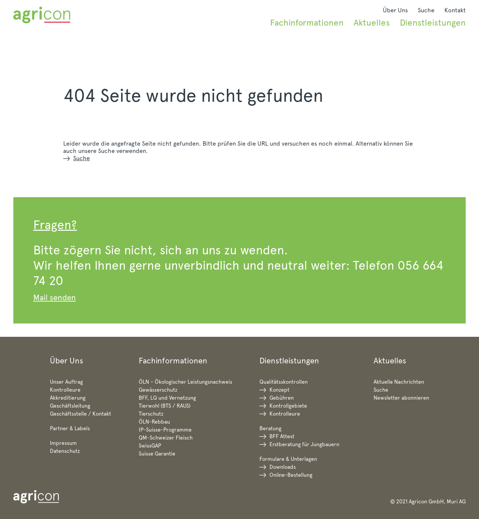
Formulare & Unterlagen (288, 459)
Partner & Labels (70, 428)
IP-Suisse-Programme (165, 430)
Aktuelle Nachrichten (399, 382)
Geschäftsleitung (70, 406)
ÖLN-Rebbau (154, 422)
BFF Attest (281, 436)
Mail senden (54, 297)
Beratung (270, 428)
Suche (426, 10)
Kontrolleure (65, 390)
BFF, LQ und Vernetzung (167, 398)
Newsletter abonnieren (401, 398)
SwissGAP (150, 446)
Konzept (279, 390)
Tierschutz (151, 414)
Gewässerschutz (158, 390)
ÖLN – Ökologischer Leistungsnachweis (185, 382)
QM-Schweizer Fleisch (166, 438)
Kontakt (455, 10)
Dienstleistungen (433, 22)
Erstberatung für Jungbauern (304, 444)
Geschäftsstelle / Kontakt (80, 414)
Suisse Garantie (157, 454)
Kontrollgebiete (288, 406)
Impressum (63, 443)
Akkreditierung (67, 398)
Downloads (282, 467)
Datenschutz (65, 451)
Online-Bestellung (290, 475)
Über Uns (395, 10)
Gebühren (281, 398)
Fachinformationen (307, 22)
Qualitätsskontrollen (283, 382)
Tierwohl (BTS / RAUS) (165, 406)
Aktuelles (372, 22)
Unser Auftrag (66, 382)
